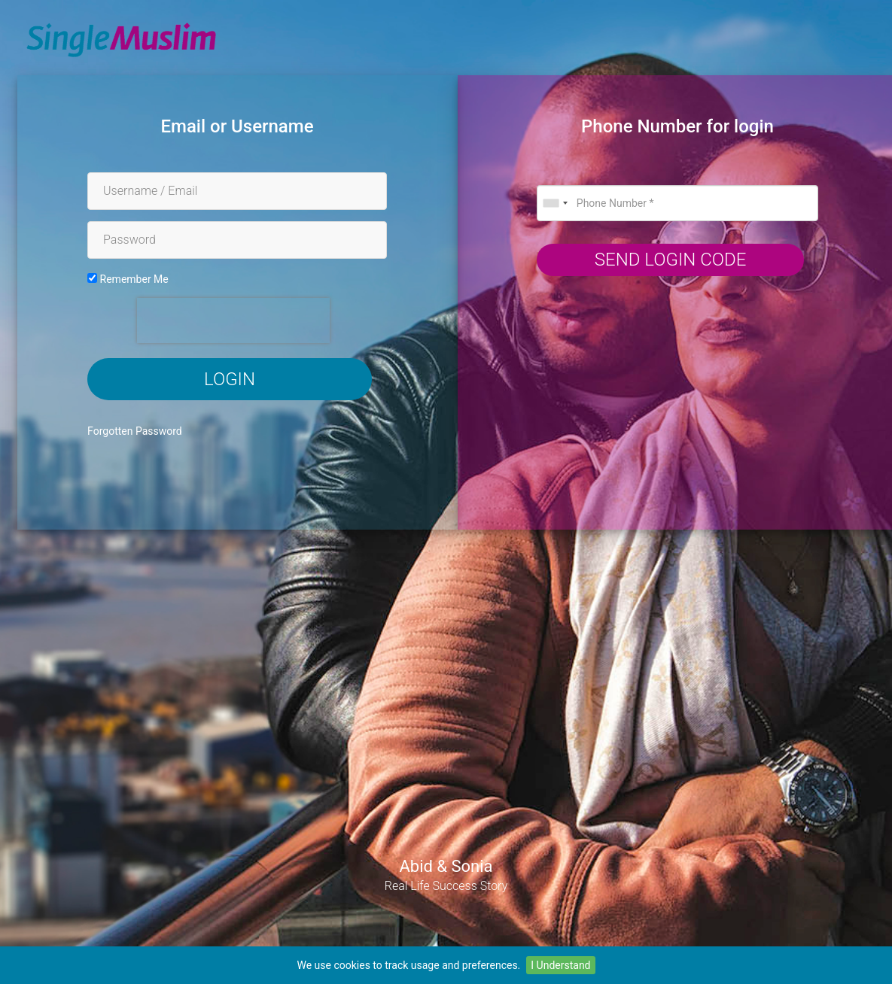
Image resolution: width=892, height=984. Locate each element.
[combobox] (554, 203)
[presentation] (233, 320)
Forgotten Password (134, 431)
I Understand (560, 965)
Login (229, 379)
